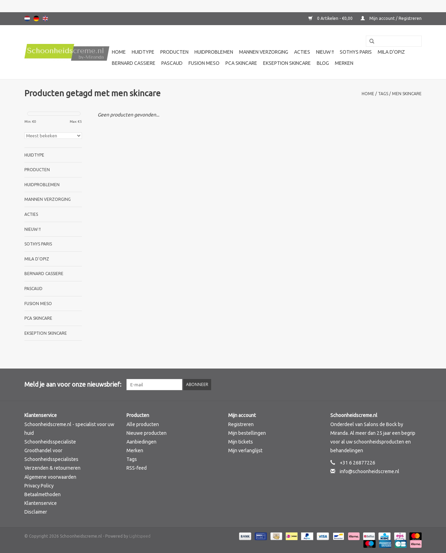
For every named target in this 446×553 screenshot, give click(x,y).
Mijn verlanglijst (245, 450)
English (45, 18)
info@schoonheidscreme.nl (369, 471)
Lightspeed (140, 536)
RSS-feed (136, 468)
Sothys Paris (356, 52)
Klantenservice (40, 503)
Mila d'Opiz (391, 52)
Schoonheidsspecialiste (50, 442)
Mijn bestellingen (247, 433)
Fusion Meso (204, 63)
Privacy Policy (39, 485)
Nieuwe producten (146, 433)
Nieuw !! (325, 52)
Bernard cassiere (133, 63)
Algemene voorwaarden (50, 477)
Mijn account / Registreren (391, 18)
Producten (174, 52)
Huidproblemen (213, 52)
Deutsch (36, 18)
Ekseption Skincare (287, 63)
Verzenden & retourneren (52, 468)
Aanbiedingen (141, 442)
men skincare (407, 93)
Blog (323, 63)
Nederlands (27, 18)
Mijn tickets (240, 442)
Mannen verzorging (263, 52)
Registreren (241, 424)
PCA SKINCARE (241, 63)
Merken (344, 63)
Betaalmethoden (42, 494)
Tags (383, 93)
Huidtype (143, 52)
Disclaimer (35, 512)
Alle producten (142, 424)
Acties (302, 52)
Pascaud (172, 63)
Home (119, 52)
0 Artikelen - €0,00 (331, 18)
